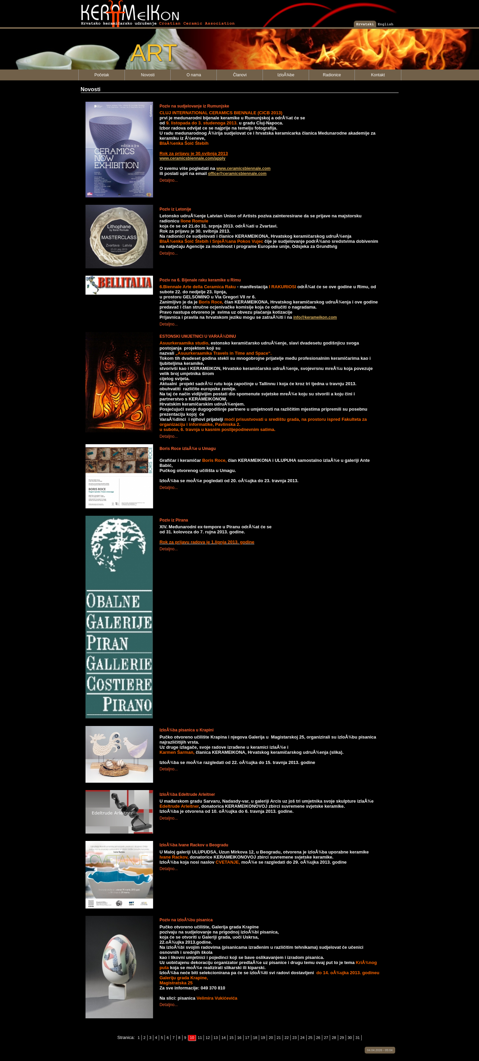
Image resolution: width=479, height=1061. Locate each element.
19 (263, 1038)
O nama (194, 75)
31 (358, 1038)
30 (350, 1038)
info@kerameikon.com (315, 317)
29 (342, 1038)
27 (326, 1038)
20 (271, 1038)
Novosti (148, 75)
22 (287, 1038)
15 (231, 1038)
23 (294, 1038)
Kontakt (378, 75)
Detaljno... (168, 180)
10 (192, 1038)
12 (208, 1038)
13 (216, 1038)
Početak (101, 75)
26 (318, 1038)
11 (200, 1038)
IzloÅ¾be (285, 75)
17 (247, 1038)
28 (334, 1038)
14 (224, 1038)
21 (279, 1038)
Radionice (332, 75)
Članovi (240, 75)
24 (302, 1038)
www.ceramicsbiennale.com (243, 168)
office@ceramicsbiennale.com (237, 173)
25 (310, 1038)
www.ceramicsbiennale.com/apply (192, 158)
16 (239, 1038)
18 (255, 1038)
